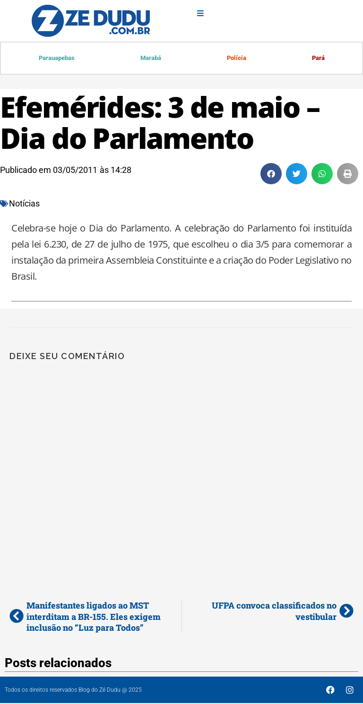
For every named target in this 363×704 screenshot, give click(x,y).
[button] (271, 174)
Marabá (150, 58)
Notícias (24, 204)
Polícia (236, 58)
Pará (317, 58)
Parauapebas (57, 58)
